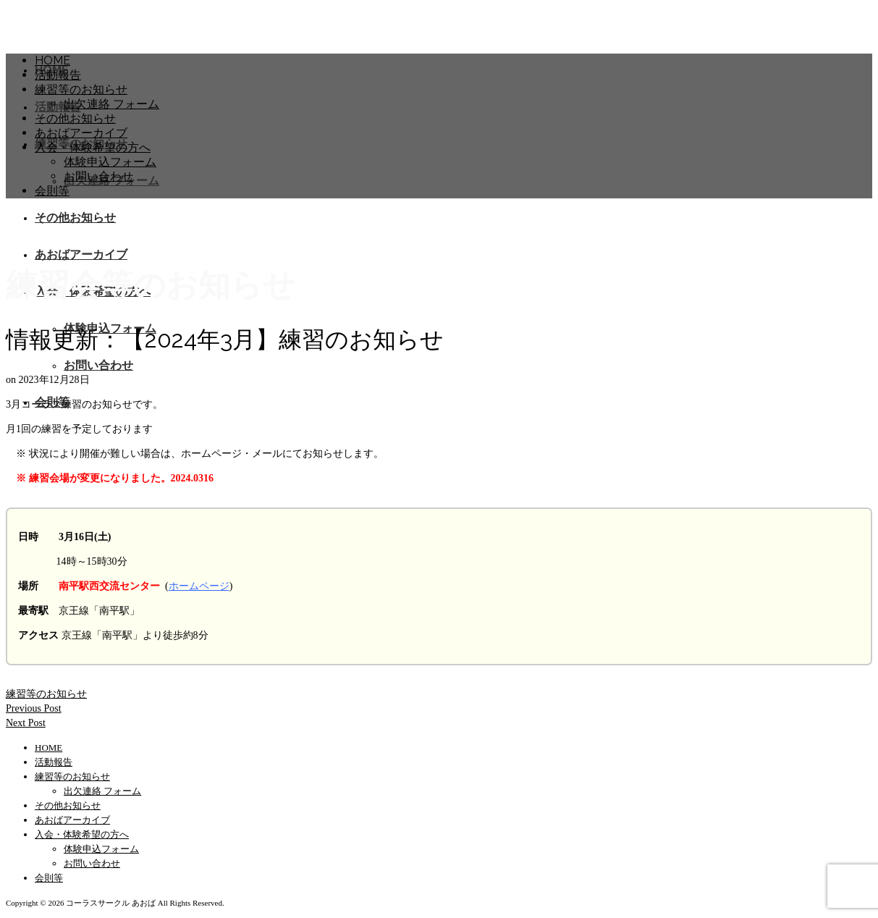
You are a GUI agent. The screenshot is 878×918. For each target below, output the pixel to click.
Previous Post (34, 708)
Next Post (26, 722)
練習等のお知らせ (46, 693)
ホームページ (199, 586)
